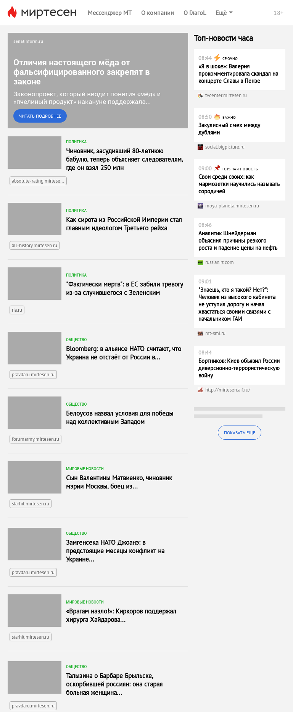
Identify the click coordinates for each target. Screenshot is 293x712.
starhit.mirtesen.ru (30, 503)
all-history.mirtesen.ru (34, 245)
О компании (157, 12)
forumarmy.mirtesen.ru (35, 439)
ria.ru (17, 310)
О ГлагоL (195, 12)
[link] (98, 80)
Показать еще (239, 432)
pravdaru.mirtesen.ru (33, 374)
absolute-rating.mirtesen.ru (39, 181)
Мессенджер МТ (110, 12)
